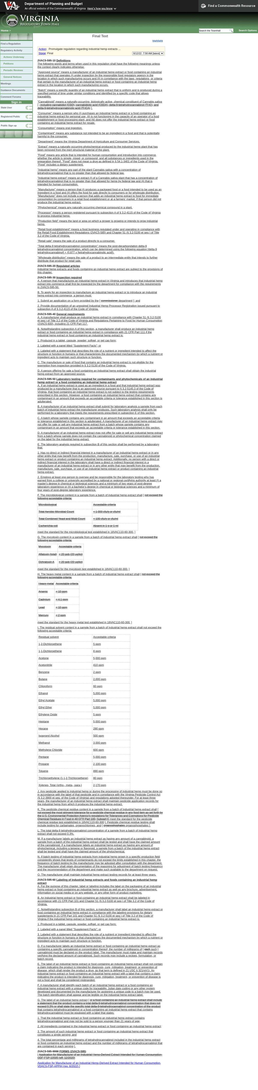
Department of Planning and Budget (53, 4)
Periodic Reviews (13, 70)
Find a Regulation (11, 43)
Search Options (248, 30)
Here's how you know (99, 8)
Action (42, 49)
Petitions (8, 63)
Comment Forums (11, 97)
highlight (157, 40)
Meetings (6, 83)
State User (6, 107)
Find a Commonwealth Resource (228, 6)
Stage (42, 53)
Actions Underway (13, 57)
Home (5, 30)
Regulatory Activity (11, 50)
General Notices (12, 77)
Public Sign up (8, 125)
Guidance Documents (13, 90)
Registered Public (10, 116)
